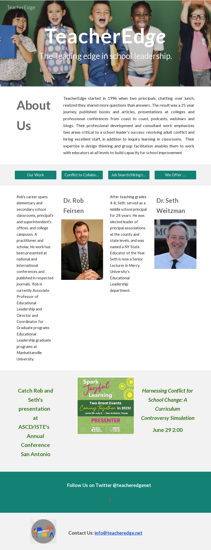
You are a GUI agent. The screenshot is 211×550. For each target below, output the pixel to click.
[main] (105, 43)
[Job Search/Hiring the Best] (129, 175)
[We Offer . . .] (175, 175)
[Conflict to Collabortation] (82, 175)
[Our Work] (35, 175)
